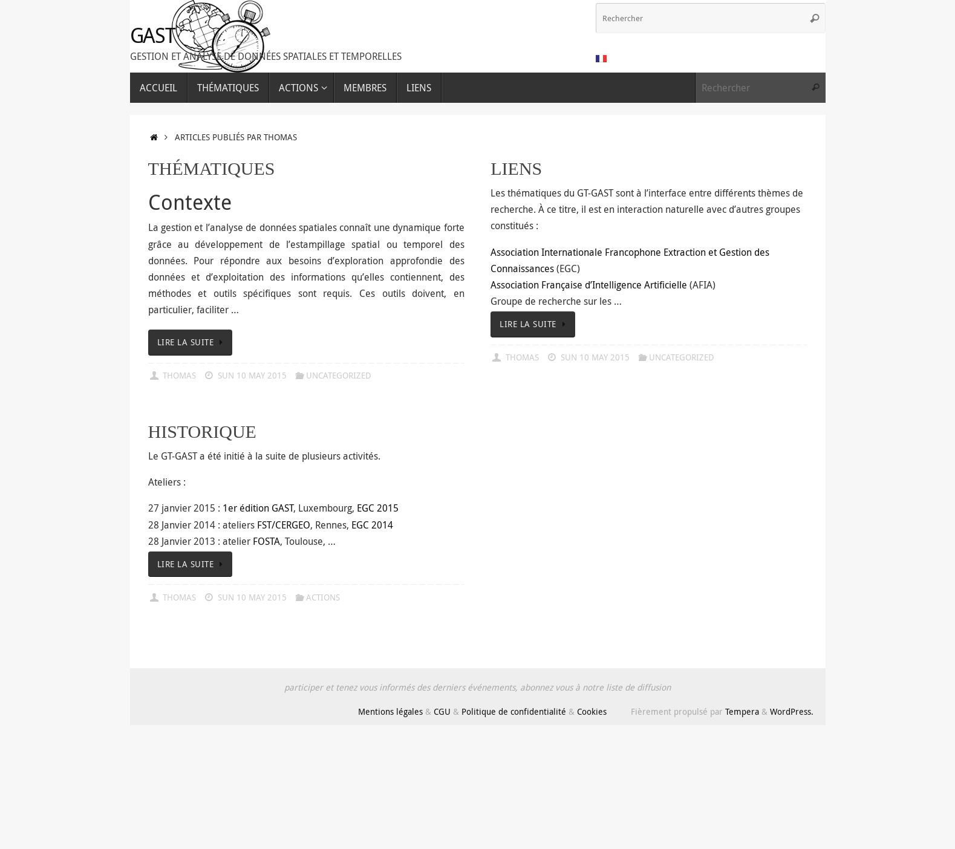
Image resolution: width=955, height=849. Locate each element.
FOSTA (266, 541)
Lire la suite (192, 342)
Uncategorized (338, 375)
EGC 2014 (372, 525)
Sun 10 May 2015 (252, 375)
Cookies (592, 711)
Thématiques (211, 168)
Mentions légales (390, 711)
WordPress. (791, 711)
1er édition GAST (258, 508)
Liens (516, 168)
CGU (442, 711)
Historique (202, 431)
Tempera (742, 711)
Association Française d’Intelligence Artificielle (589, 284)
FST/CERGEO (283, 525)
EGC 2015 (378, 508)
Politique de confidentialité (513, 711)
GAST (153, 35)
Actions (323, 597)
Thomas (179, 375)
